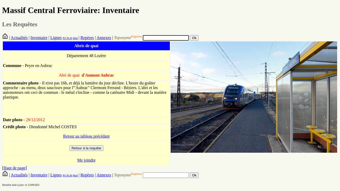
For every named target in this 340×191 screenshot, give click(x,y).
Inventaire (38, 37)
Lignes (56, 37)
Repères (87, 37)
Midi (75, 38)
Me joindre (86, 160)
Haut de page (14, 168)
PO (64, 38)
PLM (69, 38)
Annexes (104, 37)
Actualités (19, 37)
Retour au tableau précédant (86, 136)
